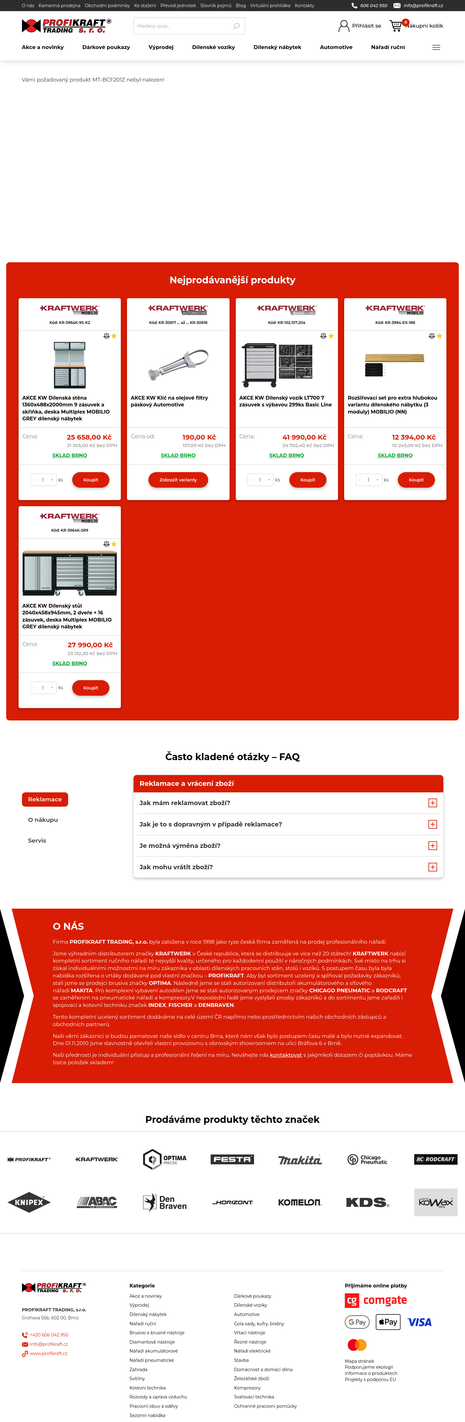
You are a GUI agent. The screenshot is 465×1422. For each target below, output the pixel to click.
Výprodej (139, 1305)
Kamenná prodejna (59, 5)
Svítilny (137, 1378)
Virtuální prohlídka (270, 5)
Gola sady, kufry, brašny (259, 1324)
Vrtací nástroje (249, 1333)
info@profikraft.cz (418, 5)
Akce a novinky (145, 1296)
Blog (241, 5)
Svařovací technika (254, 1397)
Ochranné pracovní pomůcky (265, 1406)
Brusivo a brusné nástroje (157, 1333)
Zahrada (138, 1369)
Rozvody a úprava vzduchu (158, 1397)
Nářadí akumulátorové (153, 1351)
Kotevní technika (147, 1388)
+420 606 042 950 (49, 1335)
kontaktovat (286, 1055)
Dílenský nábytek (148, 1314)
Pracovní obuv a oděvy (153, 1406)
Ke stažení (145, 5)
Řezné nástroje (250, 1342)
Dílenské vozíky (250, 1305)
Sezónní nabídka (147, 1415)
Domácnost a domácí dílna (263, 1369)
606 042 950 (369, 5)
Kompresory (247, 1388)
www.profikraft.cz (49, 1353)
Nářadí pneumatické (151, 1360)
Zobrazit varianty (178, 480)
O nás (28, 5)
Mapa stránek (359, 1361)
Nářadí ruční (142, 1324)
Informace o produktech (371, 1373)
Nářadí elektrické (252, 1351)
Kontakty (304, 5)
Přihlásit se (366, 26)
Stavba (241, 1360)
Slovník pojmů (215, 5)
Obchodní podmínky (107, 5)
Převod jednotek (178, 5)
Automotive (247, 1314)
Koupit (90, 480)
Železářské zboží (252, 1378)
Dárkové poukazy (252, 1296)
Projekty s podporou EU (370, 1379)
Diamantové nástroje (152, 1342)
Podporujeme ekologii (369, 1367)
